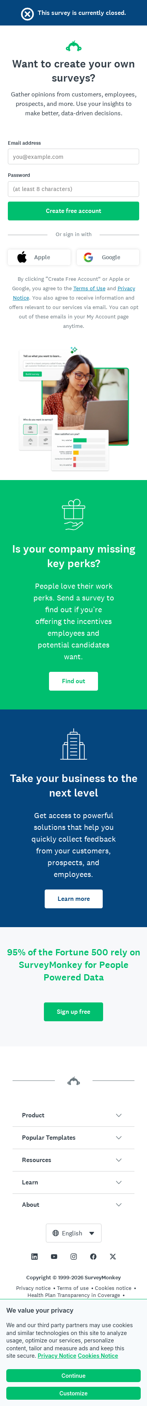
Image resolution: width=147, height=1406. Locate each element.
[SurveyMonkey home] (74, 43)
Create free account (73, 211)
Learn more (74, 899)
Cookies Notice (98, 1355)
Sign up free (73, 1012)
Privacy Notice (57, 1355)
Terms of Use (89, 288)
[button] (73, 1115)
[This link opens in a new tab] (34, 1256)
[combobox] (74, 1233)
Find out (73, 681)
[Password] (73, 189)
